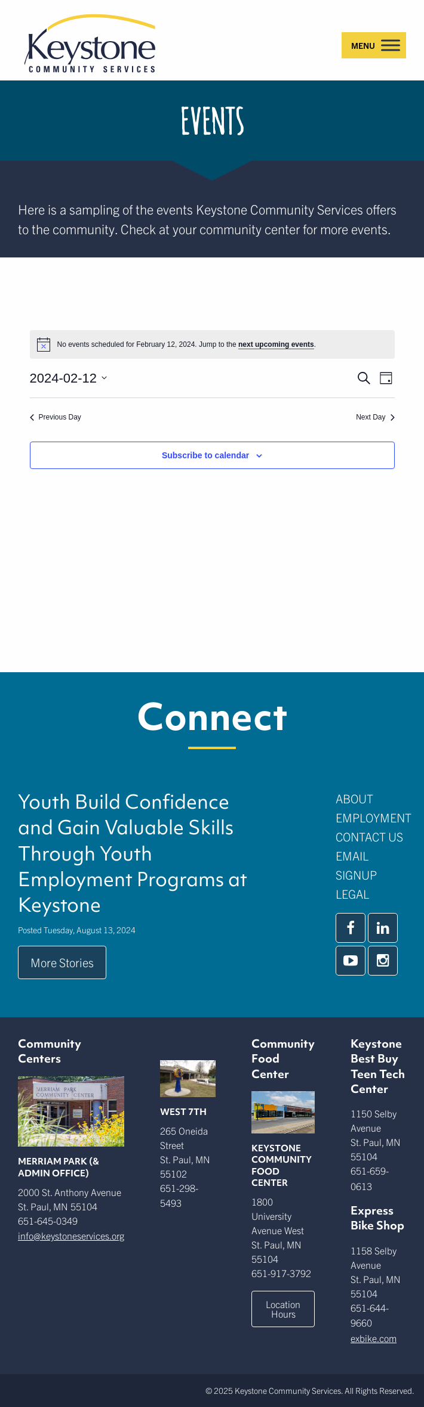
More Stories (62, 962)
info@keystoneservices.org (71, 1235)
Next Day (375, 417)
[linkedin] (383, 928)
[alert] (212, 344)
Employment (373, 817)
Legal (352, 893)
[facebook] (350, 928)
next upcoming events (276, 344)
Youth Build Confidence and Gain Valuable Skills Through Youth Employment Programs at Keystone (132, 853)
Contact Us (369, 836)
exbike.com (374, 1338)
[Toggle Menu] (390, 45)
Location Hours (283, 1308)
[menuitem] (371, 798)
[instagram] (383, 961)
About (354, 798)
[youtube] (350, 961)
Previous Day (55, 417)
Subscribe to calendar (205, 455)
